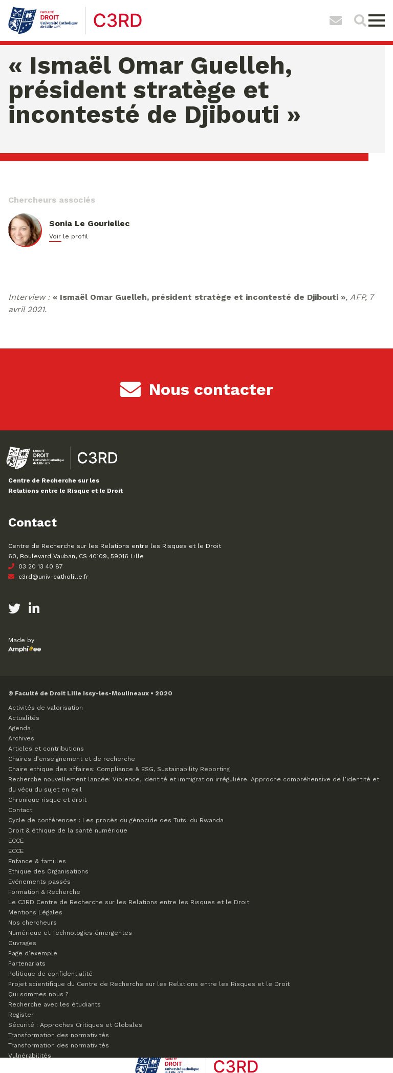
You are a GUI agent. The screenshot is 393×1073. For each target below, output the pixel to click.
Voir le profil (68, 236)
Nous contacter (196, 389)
